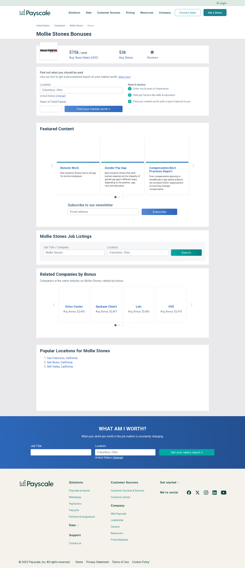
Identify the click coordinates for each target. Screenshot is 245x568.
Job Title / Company (56, 247)
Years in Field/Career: (53, 101)
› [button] (193, 165)
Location (112, 247)
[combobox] (81, 90)
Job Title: (36, 446)
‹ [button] (52, 165)
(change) (61, 96)
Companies (59, 25)
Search (186, 252)
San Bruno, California (59, 362)
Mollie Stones (76, 25)
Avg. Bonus (126, 57)
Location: (45, 84)
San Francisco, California (62, 358)
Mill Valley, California (60, 366)
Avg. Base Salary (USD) (83, 57)
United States (43, 25)
